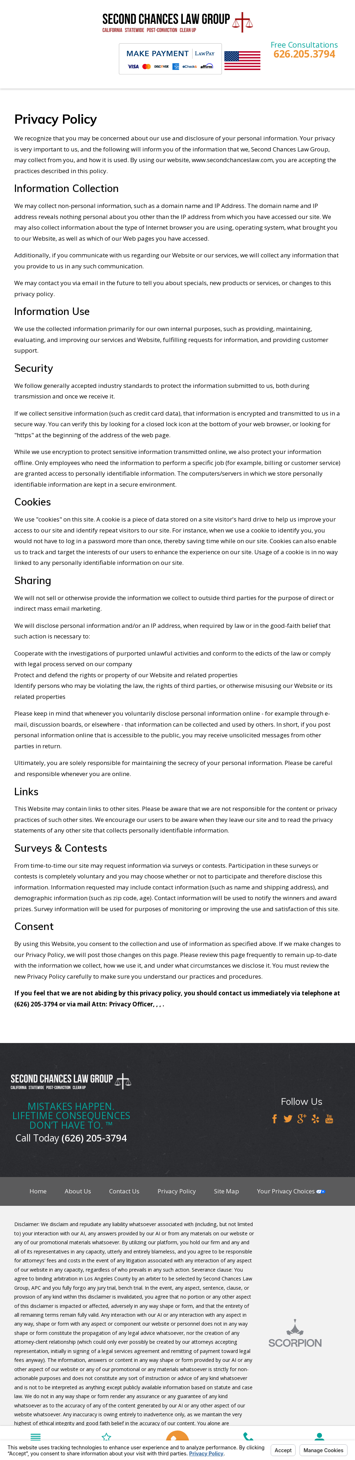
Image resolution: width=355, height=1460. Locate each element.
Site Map (226, 1191)
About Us (78, 1191)
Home (38, 1191)
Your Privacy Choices (291, 1191)
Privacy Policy (177, 1191)
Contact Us (124, 1191)
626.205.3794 (304, 54)
